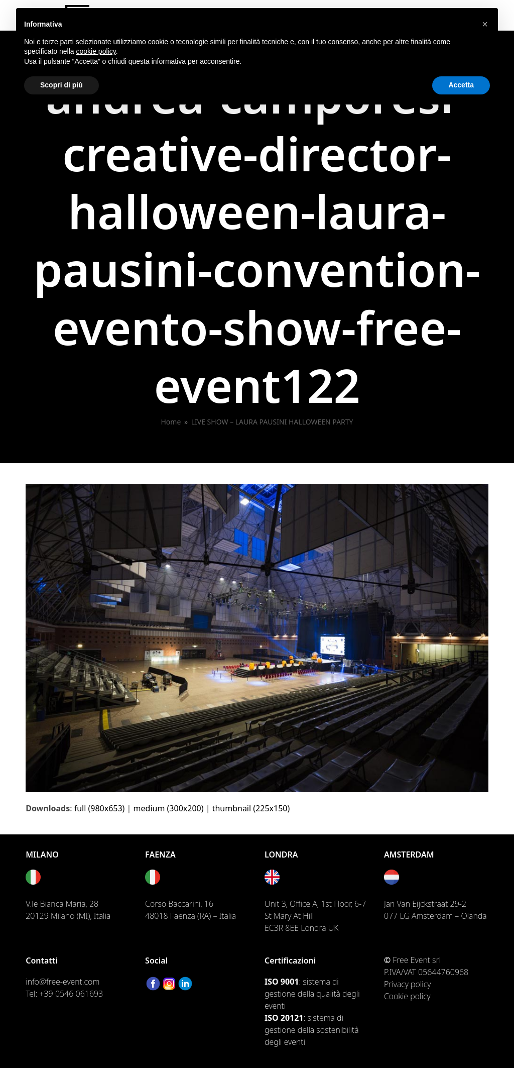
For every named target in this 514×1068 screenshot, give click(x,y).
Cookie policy (407, 996)
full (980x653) (99, 808)
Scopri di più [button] (61, 85)
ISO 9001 (282, 981)
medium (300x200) (169, 808)
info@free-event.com (62, 981)
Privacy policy (407, 984)
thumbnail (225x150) (251, 808)
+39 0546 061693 (71, 993)
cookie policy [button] (96, 51)
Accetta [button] (461, 85)
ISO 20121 (284, 1017)
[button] (485, 24)
